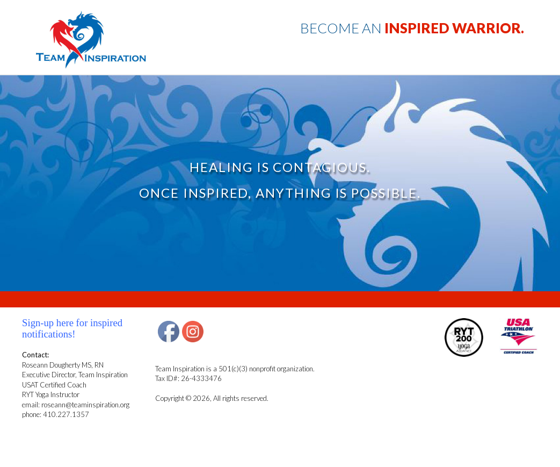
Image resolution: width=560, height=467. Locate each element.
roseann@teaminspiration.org (85, 404)
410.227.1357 (66, 414)
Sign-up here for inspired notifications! (72, 328)
